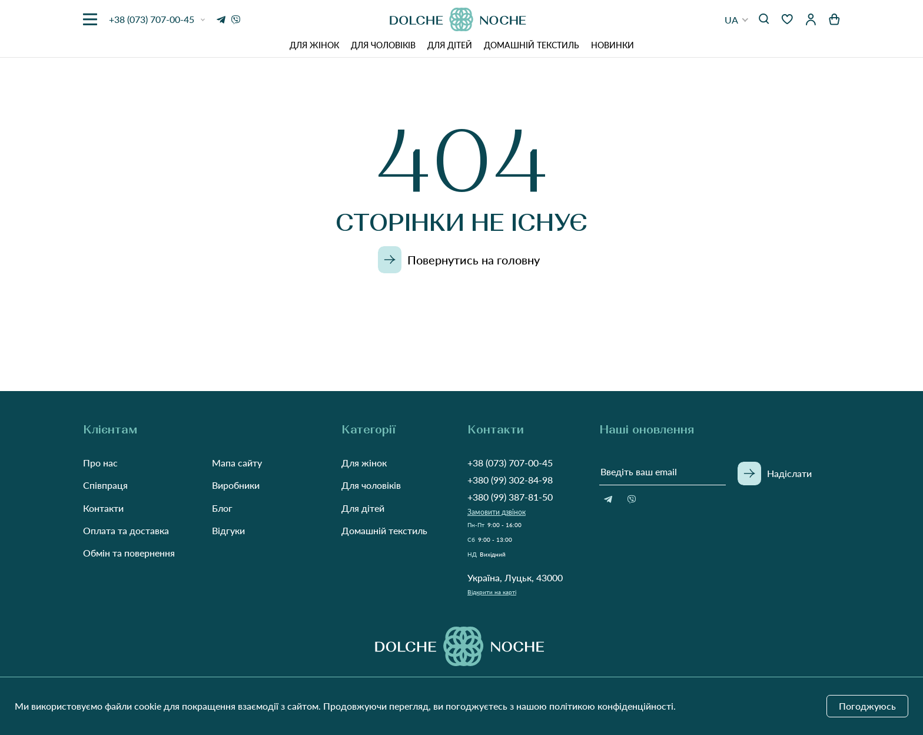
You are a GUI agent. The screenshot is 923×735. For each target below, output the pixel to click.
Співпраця (105, 485)
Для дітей (449, 45)
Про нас (100, 462)
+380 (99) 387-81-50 (510, 496)
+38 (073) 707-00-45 (510, 462)
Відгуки (228, 530)
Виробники (236, 485)
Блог (222, 508)
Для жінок (314, 45)
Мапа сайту (237, 462)
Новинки (612, 45)
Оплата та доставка (126, 530)
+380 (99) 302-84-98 (510, 479)
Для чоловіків (383, 45)
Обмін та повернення (129, 552)
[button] (737, 19)
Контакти (103, 508)
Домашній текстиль (531, 45)
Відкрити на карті (491, 591)
